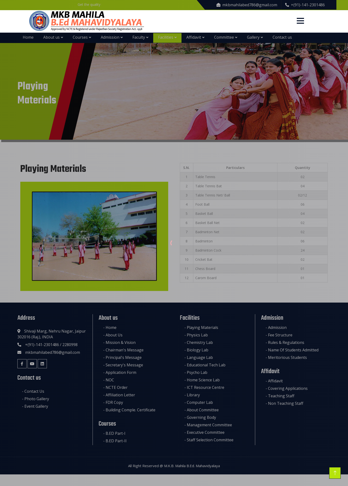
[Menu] (300, 21)
